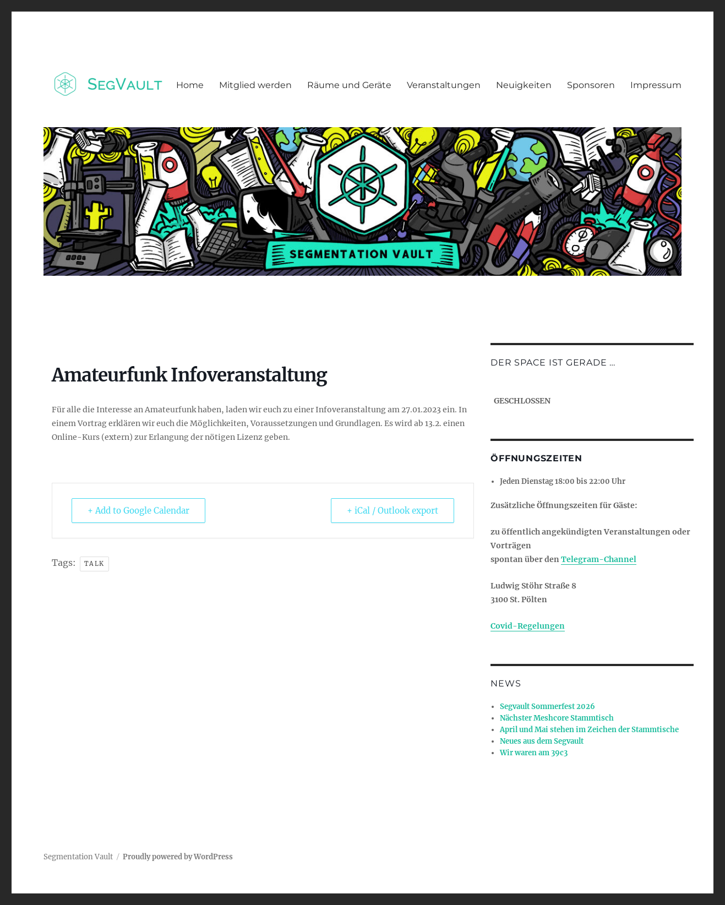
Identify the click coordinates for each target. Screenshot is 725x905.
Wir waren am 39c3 (534, 752)
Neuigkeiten (524, 85)
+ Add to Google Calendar (138, 510)
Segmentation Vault (78, 857)
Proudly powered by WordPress (178, 857)
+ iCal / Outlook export (392, 510)
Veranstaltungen (444, 85)
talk (94, 564)
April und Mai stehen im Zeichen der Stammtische (589, 729)
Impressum (656, 85)
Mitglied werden (255, 85)
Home (190, 85)
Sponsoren (591, 85)
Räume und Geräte (349, 85)
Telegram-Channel (598, 559)
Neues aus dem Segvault (542, 741)
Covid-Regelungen (527, 626)
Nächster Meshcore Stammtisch (557, 718)
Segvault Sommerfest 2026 (547, 706)
